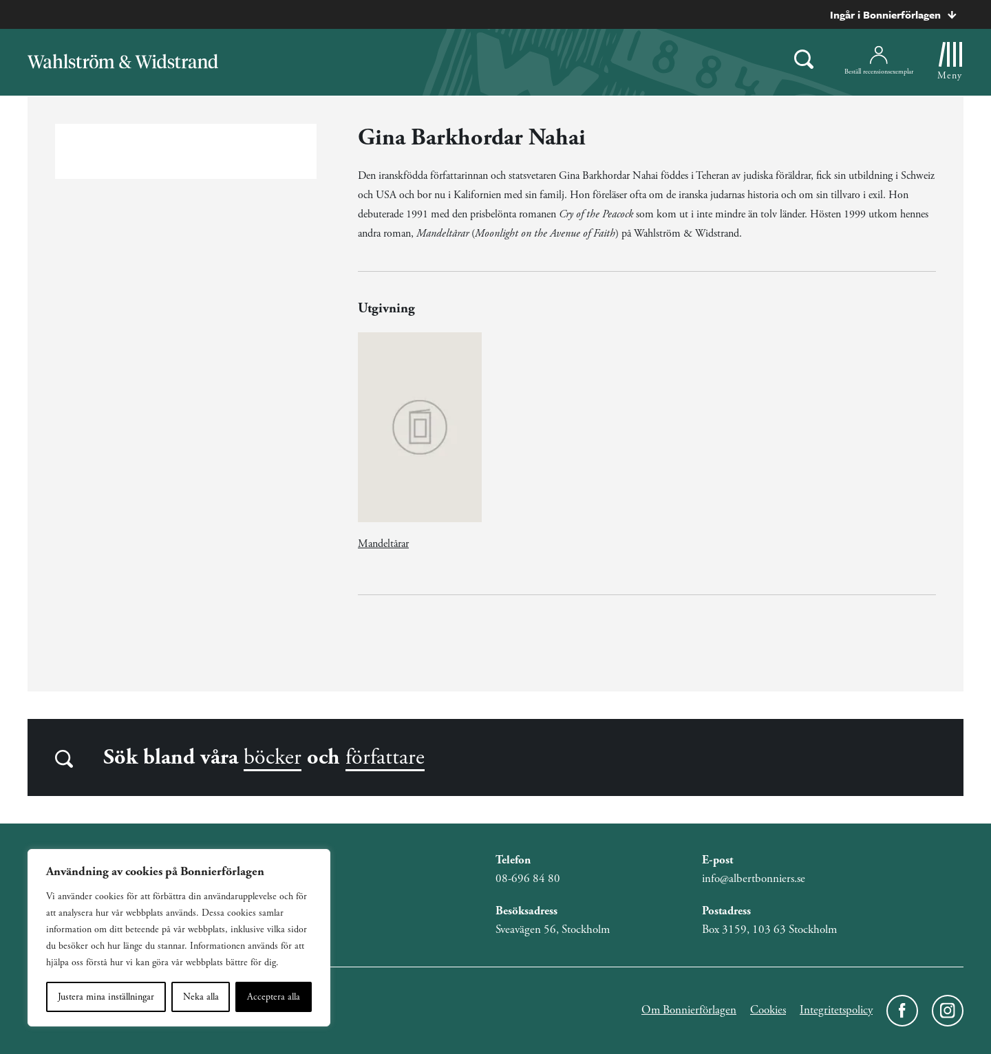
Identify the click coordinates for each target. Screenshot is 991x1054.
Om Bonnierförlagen (688, 1010)
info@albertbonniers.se (753, 878)
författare (385, 757)
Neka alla (201, 997)
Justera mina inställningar (106, 997)
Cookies (768, 1010)
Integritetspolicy (836, 1010)
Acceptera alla (273, 997)
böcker (272, 757)
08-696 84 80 (528, 878)
